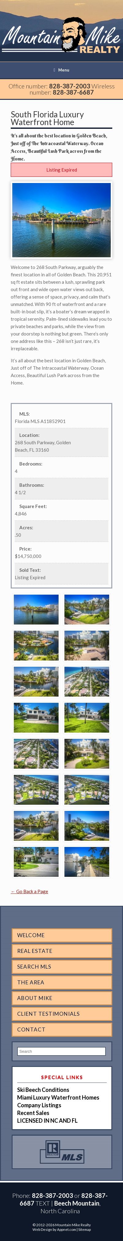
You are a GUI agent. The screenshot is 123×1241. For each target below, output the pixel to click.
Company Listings (39, 1105)
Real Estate (34, 951)
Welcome (31, 935)
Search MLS (34, 966)
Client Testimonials (48, 1014)
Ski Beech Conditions (43, 1089)
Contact (31, 1029)
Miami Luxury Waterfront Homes (58, 1097)
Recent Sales (33, 1112)
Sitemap (84, 1229)
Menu (61, 69)
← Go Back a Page (29, 891)
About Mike (34, 998)
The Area (30, 982)
